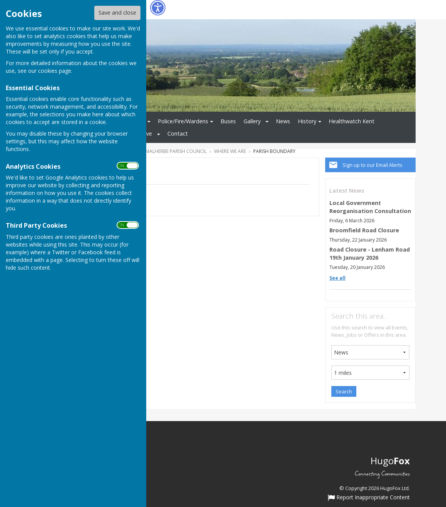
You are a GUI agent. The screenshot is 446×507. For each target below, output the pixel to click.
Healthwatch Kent (351, 121)
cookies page (54, 70)
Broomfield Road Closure (364, 230)
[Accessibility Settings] (157, 7)
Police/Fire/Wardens (183, 121)
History (307, 121)
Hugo (390, 460)
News (283, 121)
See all (337, 278)
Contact (177, 133)
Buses (228, 121)
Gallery (252, 121)
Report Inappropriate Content (369, 498)
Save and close (117, 12)
